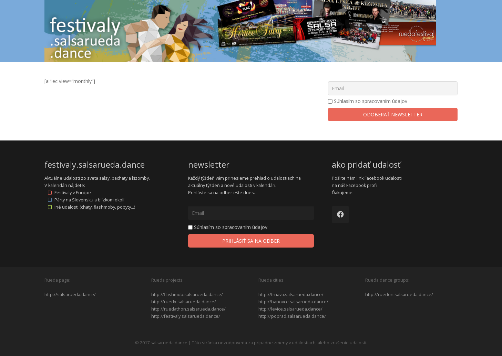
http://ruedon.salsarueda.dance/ (399, 294)
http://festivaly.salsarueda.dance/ (185, 316)
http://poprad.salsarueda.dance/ (292, 316)
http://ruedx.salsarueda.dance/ (183, 302)
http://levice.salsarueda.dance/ (290, 309)
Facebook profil (362, 185)
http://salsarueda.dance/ (70, 294)
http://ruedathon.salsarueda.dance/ (188, 309)
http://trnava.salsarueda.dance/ (291, 294)
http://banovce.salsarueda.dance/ (293, 302)
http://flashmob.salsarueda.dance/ (187, 294)
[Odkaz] (240, 31)
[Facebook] (340, 214)
